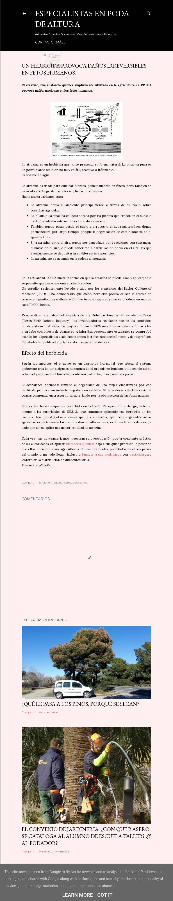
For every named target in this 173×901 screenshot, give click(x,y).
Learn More (77, 895)
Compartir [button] (29, 482)
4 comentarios (48, 712)
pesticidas (137, 454)
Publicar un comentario (54, 851)
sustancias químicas (80, 444)
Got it (105, 895)
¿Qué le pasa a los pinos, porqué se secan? (80, 703)
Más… (61, 42)
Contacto (44, 42)
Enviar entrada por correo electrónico (63, 482)
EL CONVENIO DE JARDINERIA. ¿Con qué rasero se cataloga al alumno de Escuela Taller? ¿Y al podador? (86, 836)
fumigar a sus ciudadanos (101, 454)
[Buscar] (148, 12)
